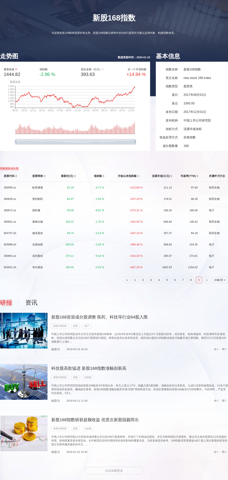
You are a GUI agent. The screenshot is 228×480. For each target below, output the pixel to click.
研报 (6, 302)
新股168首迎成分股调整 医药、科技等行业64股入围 (99, 317)
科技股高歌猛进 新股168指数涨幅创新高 (88, 368)
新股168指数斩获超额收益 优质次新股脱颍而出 (95, 419)
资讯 (31, 302)
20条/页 (220, 279)
